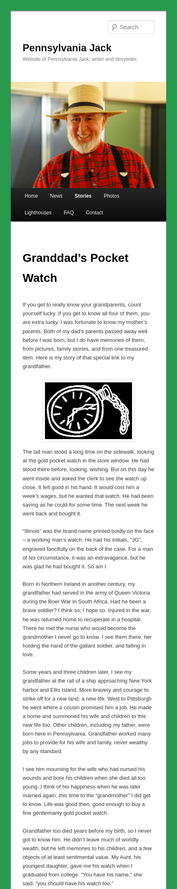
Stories (83, 196)
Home (31, 196)
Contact (94, 213)
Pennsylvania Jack (66, 47)
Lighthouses (38, 213)
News (56, 196)
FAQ (69, 213)
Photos (111, 196)
